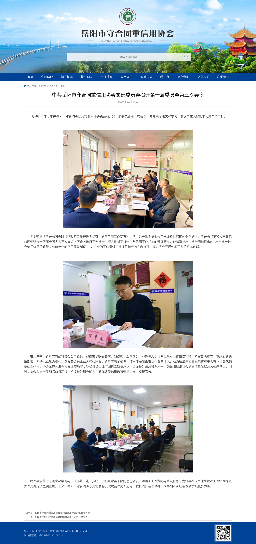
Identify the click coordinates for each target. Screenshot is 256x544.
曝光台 (164, 77)
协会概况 (67, 77)
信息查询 (183, 77)
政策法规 (146, 77)
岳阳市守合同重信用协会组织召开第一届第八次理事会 (62, 516)
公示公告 (126, 77)
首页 (30, 77)
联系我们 (223, 77)
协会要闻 (60, 86)
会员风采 (203, 77)
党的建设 (47, 77)
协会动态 (87, 77)
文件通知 (106, 77)
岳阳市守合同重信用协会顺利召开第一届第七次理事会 (62, 512)
